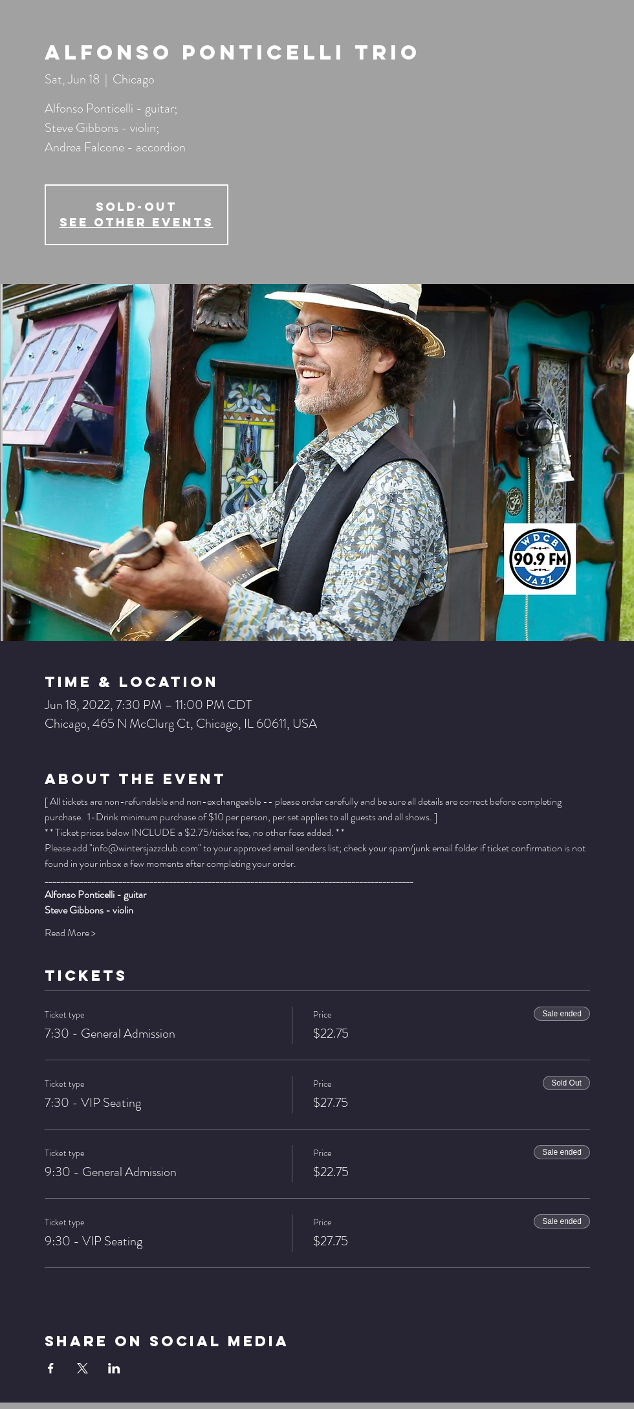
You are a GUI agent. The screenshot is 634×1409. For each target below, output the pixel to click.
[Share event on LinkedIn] (114, 1368)
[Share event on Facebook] (51, 1368)
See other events (136, 222)
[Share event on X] (82, 1368)
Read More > (70, 933)
